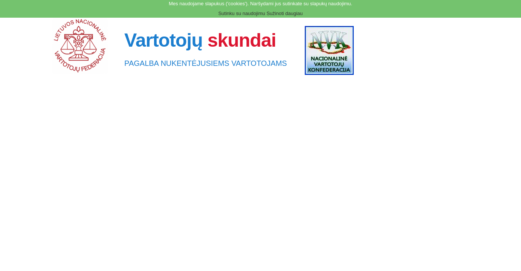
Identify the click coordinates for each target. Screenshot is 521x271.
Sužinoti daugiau (284, 13)
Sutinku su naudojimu (241, 13)
